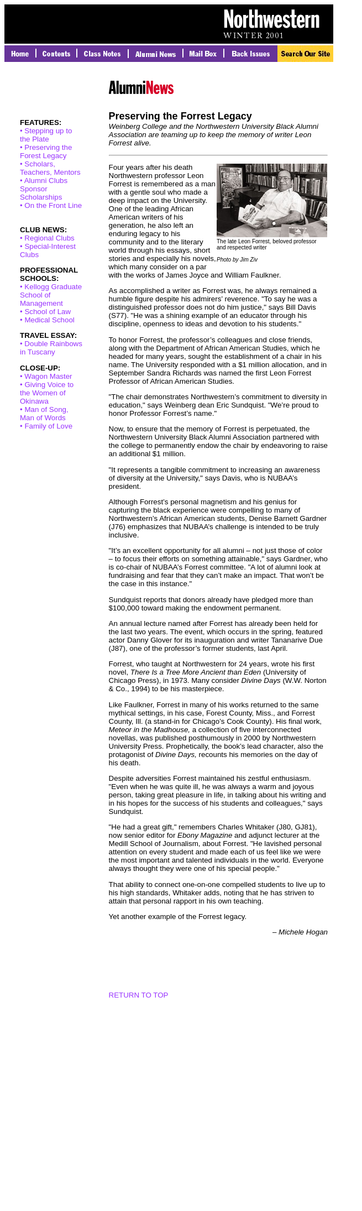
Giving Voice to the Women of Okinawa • (47, 397)
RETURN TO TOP (139, 995)
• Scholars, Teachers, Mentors (50, 168)
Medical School (49, 320)
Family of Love (48, 426)
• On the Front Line (51, 205)
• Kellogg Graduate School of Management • (51, 299)
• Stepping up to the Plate (46, 135)
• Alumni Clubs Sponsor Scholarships (43, 188)
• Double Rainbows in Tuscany (51, 348)
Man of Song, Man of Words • (44, 417)
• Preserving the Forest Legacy (46, 151)
